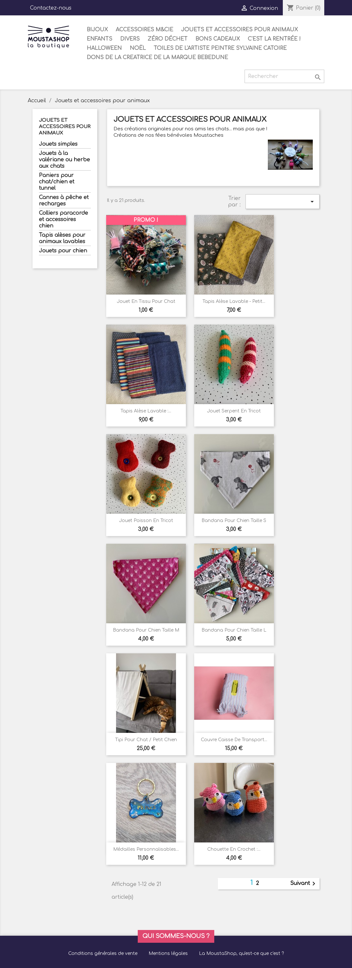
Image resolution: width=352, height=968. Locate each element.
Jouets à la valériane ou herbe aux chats (64, 159)
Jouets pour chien (63, 251)
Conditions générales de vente (102, 953)
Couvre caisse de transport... (234, 739)
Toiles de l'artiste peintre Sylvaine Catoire (220, 48)
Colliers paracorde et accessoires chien (63, 219)
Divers (130, 39)
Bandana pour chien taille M (146, 630)
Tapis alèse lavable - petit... (233, 301)
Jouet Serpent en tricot (234, 411)
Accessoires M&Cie (144, 30)
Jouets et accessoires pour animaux (239, 30)
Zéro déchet (167, 39)
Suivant (304, 883)
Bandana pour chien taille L (234, 630)
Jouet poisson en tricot (146, 520)
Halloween (104, 48)
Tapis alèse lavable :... (146, 411)
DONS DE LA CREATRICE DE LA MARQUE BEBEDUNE (157, 57)
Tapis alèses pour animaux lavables (62, 238)
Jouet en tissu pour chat (146, 301)
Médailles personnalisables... (146, 849)
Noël (138, 48)
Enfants (99, 39)
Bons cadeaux (217, 39)
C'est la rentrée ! (274, 39)
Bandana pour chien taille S (234, 520)
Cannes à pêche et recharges (64, 201)
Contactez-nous (50, 8)
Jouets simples (58, 144)
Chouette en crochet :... (233, 849)
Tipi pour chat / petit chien (146, 739)
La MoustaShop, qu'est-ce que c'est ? (241, 953)
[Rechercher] (284, 76)
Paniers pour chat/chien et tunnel (56, 182)
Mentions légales (168, 953)
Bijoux (97, 30)
